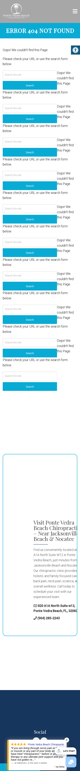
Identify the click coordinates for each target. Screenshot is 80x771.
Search (30, 386)
